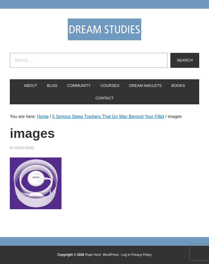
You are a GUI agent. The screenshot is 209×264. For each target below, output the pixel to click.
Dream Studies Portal (104, 29)
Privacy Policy (141, 255)
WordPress (111, 255)
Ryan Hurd (93, 255)
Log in (125, 255)
